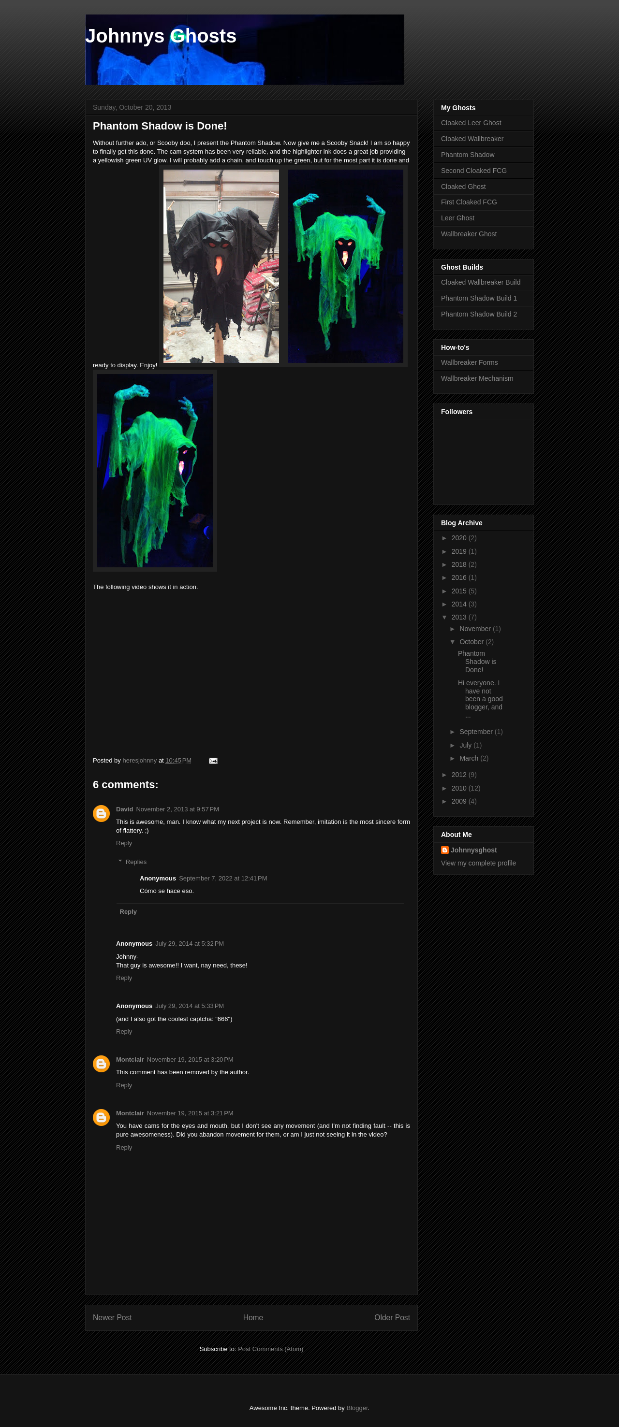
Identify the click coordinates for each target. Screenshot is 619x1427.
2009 (460, 801)
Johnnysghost (474, 850)
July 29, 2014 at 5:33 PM (189, 1005)
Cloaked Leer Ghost (471, 123)
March (469, 758)
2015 (460, 591)
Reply (124, 843)
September (476, 731)
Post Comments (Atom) (270, 1349)
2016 (460, 577)
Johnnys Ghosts (160, 35)
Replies (136, 861)
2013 (460, 617)
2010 (460, 788)
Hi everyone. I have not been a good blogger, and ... (480, 699)
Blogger (357, 1408)
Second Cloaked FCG (474, 170)
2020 (460, 538)
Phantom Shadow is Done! (477, 661)
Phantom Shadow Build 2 (479, 314)
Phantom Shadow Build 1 (479, 298)
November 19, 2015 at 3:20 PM (190, 1059)
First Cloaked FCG (469, 202)
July (466, 745)
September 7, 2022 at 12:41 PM (223, 878)
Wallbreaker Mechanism (477, 378)
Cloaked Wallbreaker (472, 139)
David (124, 809)
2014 (460, 604)
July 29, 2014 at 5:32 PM (189, 943)
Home (253, 1317)
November (475, 629)
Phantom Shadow (468, 155)
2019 (460, 551)
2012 (460, 774)
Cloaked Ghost (463, 186)
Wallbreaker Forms (469, 362)
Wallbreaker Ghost (469, 234)
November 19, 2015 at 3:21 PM (190, 1113)
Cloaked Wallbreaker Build (480, 282)
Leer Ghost (457, 218)
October (472, 642)
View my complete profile (478, 863)
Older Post (392, 1317)
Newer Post (112, 1317)
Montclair (130, 1059)
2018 (460, 564)
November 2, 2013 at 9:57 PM (177, 809)
